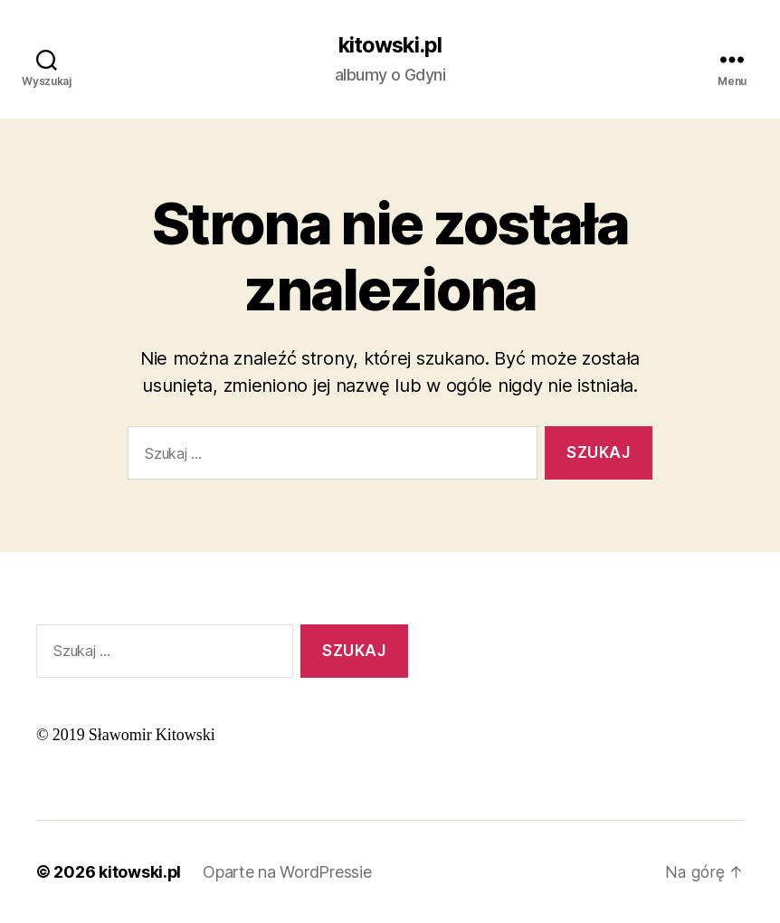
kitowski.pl (390, 45)
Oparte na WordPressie (288, 871)
